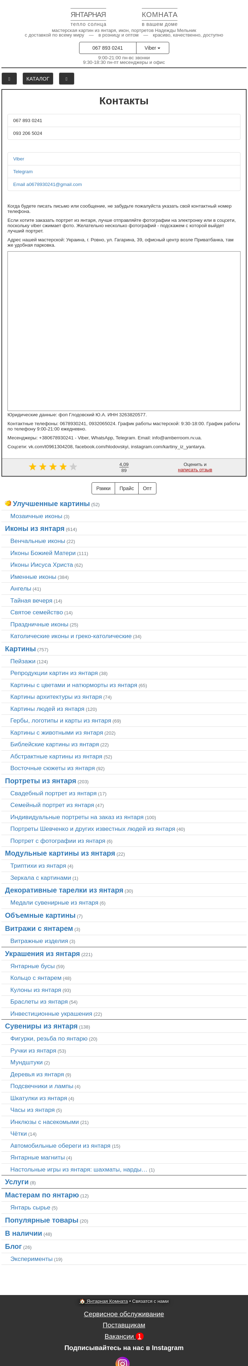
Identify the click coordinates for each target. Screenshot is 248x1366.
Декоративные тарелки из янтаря (64, 890)
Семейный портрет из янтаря (52, 804)
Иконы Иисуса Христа (41, 564)
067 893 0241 (107, 48)
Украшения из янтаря (42, 954)
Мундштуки (26, 1062)
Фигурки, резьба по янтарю (49, 1038)
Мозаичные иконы (36, 516)
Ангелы (20, 588)
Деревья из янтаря (37, 1074)
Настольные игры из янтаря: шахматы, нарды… (79, 1169)
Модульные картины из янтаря (60, 853)
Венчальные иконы (37, 540)
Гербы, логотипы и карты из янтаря (60, 720)
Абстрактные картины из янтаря (56, 756)
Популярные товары (41, 1220)
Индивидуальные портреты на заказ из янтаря (77, 817)
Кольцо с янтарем (36, 977)
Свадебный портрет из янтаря (53, 793)
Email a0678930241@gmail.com (47, 184)
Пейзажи (23, 661)
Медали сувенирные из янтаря (54, 902)
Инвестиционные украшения (51, 1013)
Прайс (126, 488)
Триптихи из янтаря (38, 865)
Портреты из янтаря (40, 781)
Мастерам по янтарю (42, 1195)
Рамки (103, 488)
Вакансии (123, 1336)
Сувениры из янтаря (41, 1026)
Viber (152, 48)
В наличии (23, 1233)
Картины (20, 649)
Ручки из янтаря (33, 1050)
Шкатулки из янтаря (38, 1098)
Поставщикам (124, 1325)
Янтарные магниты (37, 1157)
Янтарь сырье (30, 1207)
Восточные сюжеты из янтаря (52, 768)
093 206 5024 (27, 133)
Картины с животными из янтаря (56, 732)
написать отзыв (195, 469)
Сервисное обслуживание (124, 1314)
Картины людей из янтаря (47, 708)
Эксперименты (31, 1258)
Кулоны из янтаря (35, 989)
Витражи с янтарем (39, 928)
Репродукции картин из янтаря (54, 672)
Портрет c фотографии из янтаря (57, 840)
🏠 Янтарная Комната (103, 1301)
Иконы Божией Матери (43, 552)
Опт (147, 488)
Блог (13, 1246)
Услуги (17, 1182)
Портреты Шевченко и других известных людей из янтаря (92, 828)
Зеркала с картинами (40, 877)
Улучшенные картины (51, 504)
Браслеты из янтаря (39, 1001)
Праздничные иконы (39, 624)
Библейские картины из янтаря (54, 744)
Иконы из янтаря (34, 528)
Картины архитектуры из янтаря (56, 696)
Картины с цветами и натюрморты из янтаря (73, 685)
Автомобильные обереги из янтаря (60, 1145)
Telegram (23, 171)
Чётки (18, 1133)
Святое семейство (36, 612)
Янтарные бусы (32, 966)
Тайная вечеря (31, 600)
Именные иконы (33, 576)
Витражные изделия (39, 940)
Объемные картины (40, 915)
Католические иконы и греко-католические (71, 636)
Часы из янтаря (32, 1109)
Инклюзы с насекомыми (44, 1121)
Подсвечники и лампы (41, 1086)
